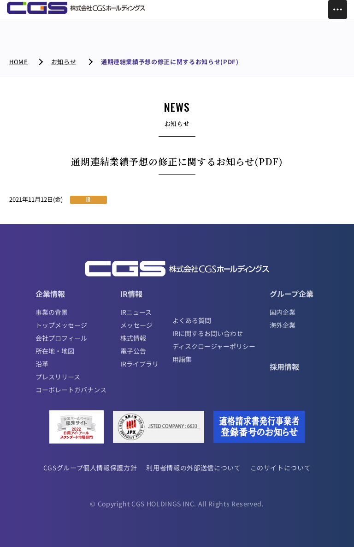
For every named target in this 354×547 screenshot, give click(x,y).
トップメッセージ (61, 325)
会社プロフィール (61, 338)
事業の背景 (51, 312)
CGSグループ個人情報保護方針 (90, 467)
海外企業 (282, 325)
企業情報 (50, 293)
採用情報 (284, 366)
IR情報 (131, 293)
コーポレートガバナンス (70, 389)
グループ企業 (291, 293)
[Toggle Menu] (337, 9)
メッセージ (136, 325)
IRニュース (136, 312)
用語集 (182, 359)
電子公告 (133, 350)
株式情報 (133, 338)
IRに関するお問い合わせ (207, 333)
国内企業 (282, 312)
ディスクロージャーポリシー (213, 346)
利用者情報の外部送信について (193, 467)
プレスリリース (57, 376)
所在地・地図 (54, 350)
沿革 (41, 363)
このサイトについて (280, 467)
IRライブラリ (139, 363)
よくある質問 (191, 320)
